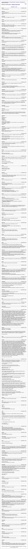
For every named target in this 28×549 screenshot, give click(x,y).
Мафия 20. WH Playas (16, 4)
